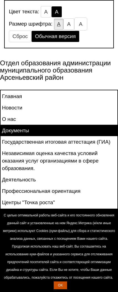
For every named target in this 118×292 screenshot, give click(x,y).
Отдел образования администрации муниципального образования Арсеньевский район (55, 70)
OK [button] (60, 285)
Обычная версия (55, 36)
